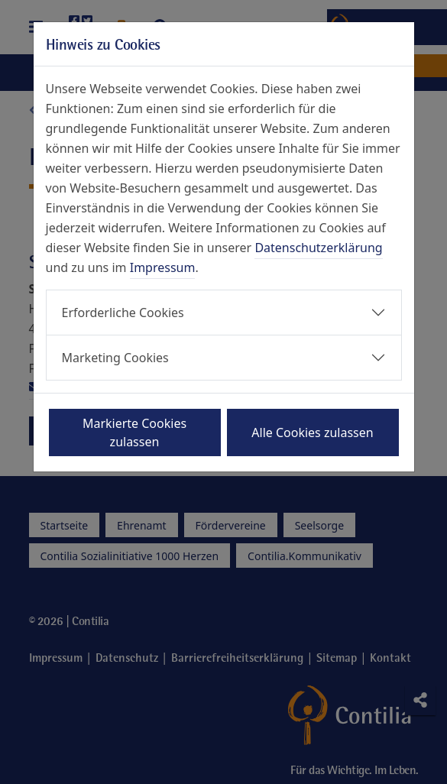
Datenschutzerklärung (318, 247)
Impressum (163, 267)
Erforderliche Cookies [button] (123, 312)
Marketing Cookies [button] (115, 357)
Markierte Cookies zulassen (134, 432)
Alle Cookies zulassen (312, 432)
